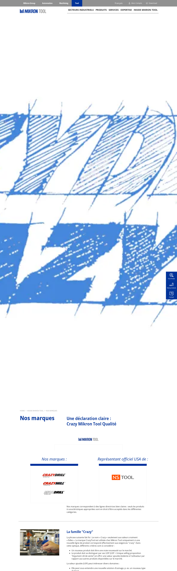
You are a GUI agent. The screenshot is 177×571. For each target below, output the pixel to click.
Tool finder (171, 279)
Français (119, 3)
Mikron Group (29, 3)
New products (171, 288)
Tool (77, 3)
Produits (101, 13)
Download (153, 3)
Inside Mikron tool (146, 13)
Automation (47, 3)
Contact (171, 297)
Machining (63, 3)
